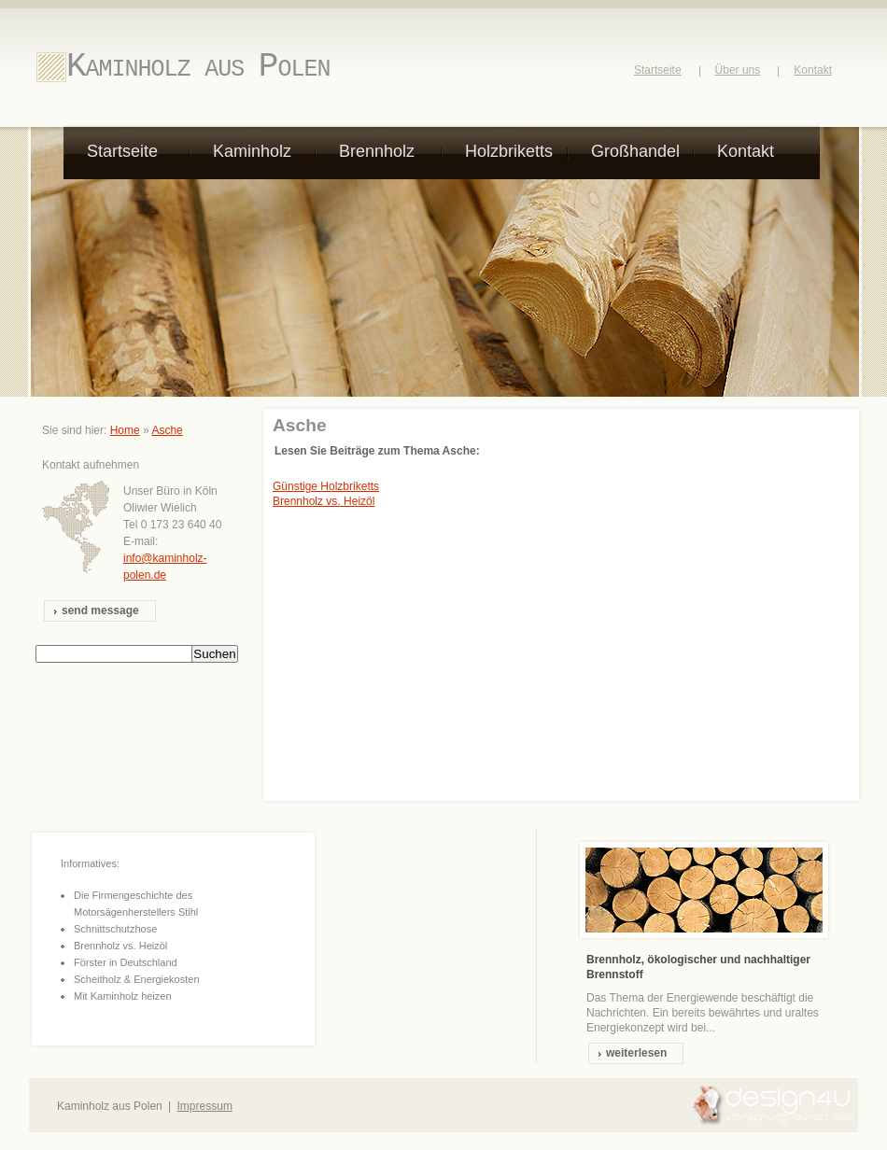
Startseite (658, 70)
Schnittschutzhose (115, 928)
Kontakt (813, 70)
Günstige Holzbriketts (326, 486)
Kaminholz (252, 151)
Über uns (738, 70)
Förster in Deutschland (125, 962)
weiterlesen (636, 1052)
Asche (166, 430)
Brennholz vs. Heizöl (323, 501)
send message (100, 610)
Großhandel (635, 151)
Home (125, 430)
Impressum (204, 1106)
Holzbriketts (509, 151)
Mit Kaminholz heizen (123, 996)
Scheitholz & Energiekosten (137, 979)
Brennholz (377, 151)
